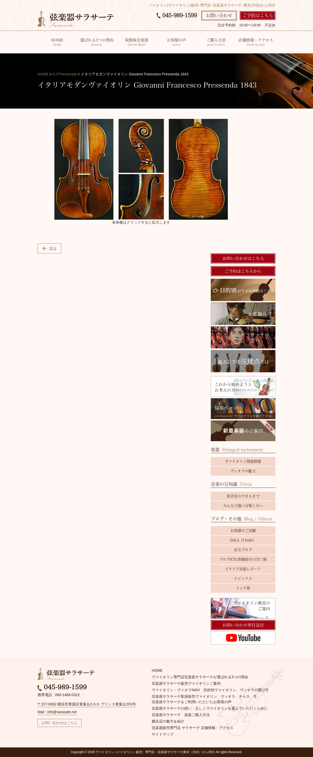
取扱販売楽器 (136, 42)
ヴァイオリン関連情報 (243, 461)
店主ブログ (243, 550)
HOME (57, 42)
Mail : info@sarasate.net (57, 712)
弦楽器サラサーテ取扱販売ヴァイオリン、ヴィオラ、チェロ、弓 (204, 696)
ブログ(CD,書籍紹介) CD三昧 (243, 559)
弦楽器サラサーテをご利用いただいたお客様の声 (191, 702)
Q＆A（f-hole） (243, 540)
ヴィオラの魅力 (243, 471)
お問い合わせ (219, 15)
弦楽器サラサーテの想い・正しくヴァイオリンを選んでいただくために (210, 708)
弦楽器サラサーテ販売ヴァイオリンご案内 (186, 683)
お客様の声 (176, 42)
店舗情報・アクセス (255, 42)
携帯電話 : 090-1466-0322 (59, 695)
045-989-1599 (177, 15)
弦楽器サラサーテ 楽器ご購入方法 (181, 715)
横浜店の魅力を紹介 (168, 721)
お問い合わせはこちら (59, 723)
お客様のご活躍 (243, 530)
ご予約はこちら (257, 15)
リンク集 (243, 588)
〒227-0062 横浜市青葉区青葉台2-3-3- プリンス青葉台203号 (87, 704)
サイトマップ (162, 734)
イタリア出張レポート (243, 569)
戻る (49, 248)
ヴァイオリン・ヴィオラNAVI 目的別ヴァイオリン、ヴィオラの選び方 (210, 690)
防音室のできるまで (243, 496)
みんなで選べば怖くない (243, 506)
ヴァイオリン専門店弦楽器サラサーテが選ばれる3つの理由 (200, 677)
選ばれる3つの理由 (97, 42)
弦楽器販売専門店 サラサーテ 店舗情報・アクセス (193, 728)
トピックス (243, 578)
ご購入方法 (216, 42)
